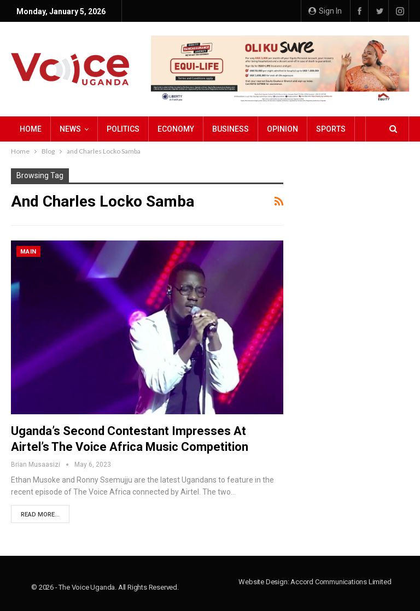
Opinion (282, 129)
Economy (176, 129)
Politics (123, 129)
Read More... (40, 514)
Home (31, 129)
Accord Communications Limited (340, 582)
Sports (331, 129)
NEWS (70, 129)
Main (28, 251)
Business (230, 129)
